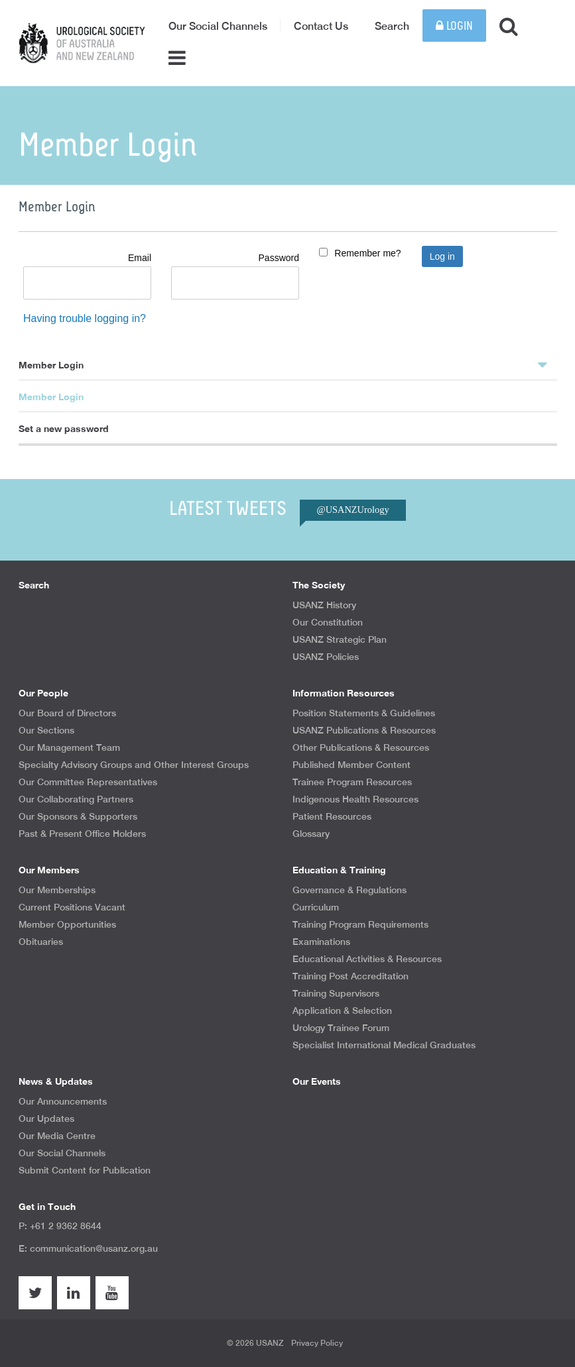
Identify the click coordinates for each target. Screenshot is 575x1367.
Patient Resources (331, 816)
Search (392, 26)
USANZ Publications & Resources (364, 730)
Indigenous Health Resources (355, 799)
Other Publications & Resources (360, 747)
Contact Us (321, 26)
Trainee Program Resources (352, 782)
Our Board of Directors (67, 713)
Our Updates (46, 1118)
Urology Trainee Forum (340, 1027)
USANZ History (324, 605)
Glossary (311, 833)
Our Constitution (327, 622)
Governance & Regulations (349, 890)
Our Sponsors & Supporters (78, 816)
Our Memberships (57, 890)
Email (139, 257)
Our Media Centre (57, 1135)
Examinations (321, 941)
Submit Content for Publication (85, 1170)
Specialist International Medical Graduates (384, 1045)
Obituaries (41, 941)
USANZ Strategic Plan (339, 639)
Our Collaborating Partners (76, 799)
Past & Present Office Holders (82, 833)
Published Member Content (351, 764)
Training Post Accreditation (350, 976)
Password (279, 257)
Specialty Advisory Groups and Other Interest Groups (134, 764)
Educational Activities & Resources (367, 959)
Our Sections (46, 730)
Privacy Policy (317, 1343)
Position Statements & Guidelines (363, 713)
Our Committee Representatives (88, 782)
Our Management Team (69, 747)
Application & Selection (342, 1010)
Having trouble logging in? (84, 318)
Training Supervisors (335, 993)
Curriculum (315, 907)
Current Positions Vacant (72, 907)
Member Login (283, 364)
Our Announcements (63, 1101)
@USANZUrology (352, 509)
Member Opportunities (67, 924)
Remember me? (367, 253)
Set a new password (64, 428)
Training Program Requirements (360, 924)
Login (454, 26)
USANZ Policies (325, 656)
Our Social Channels (217, 26)
